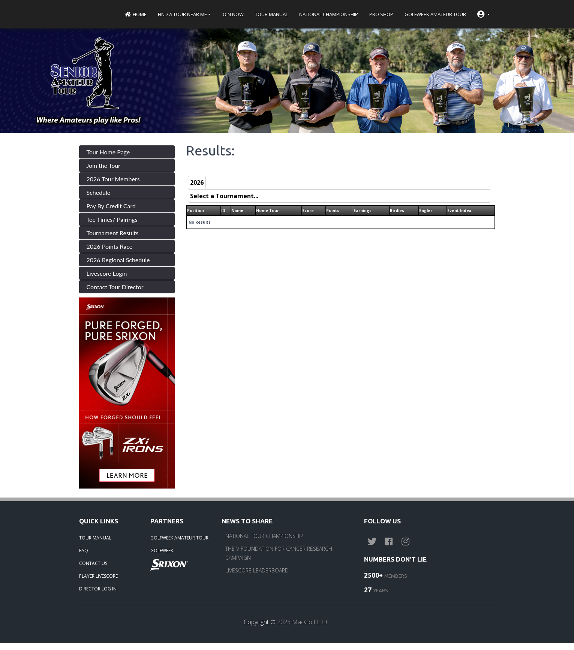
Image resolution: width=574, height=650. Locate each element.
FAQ (83, 550)
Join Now (233, 14)
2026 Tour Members (113, 178)
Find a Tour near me (182, 14)
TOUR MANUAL (95, 538)
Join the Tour (103, 165)
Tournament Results (113, 232)
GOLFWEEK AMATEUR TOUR (179, 538)
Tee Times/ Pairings (112, 219)
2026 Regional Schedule (118, 259)
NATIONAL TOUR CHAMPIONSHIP (264, 535)
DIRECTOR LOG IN (98, 589)
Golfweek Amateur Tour (435, 14)
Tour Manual (271, 14)
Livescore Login (107, 273)
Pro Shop (381, 14)
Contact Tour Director (115, 286)
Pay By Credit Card (111, 205)
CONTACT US (93, 563)
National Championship (328, 14)
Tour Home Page (108, 151)
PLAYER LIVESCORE (98, 576)
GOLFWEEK (161, 550)
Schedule (99, 192)
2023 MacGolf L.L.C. (304, 622)
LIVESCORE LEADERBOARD (257, 570)
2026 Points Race (110, 246)
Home (136, 14)
